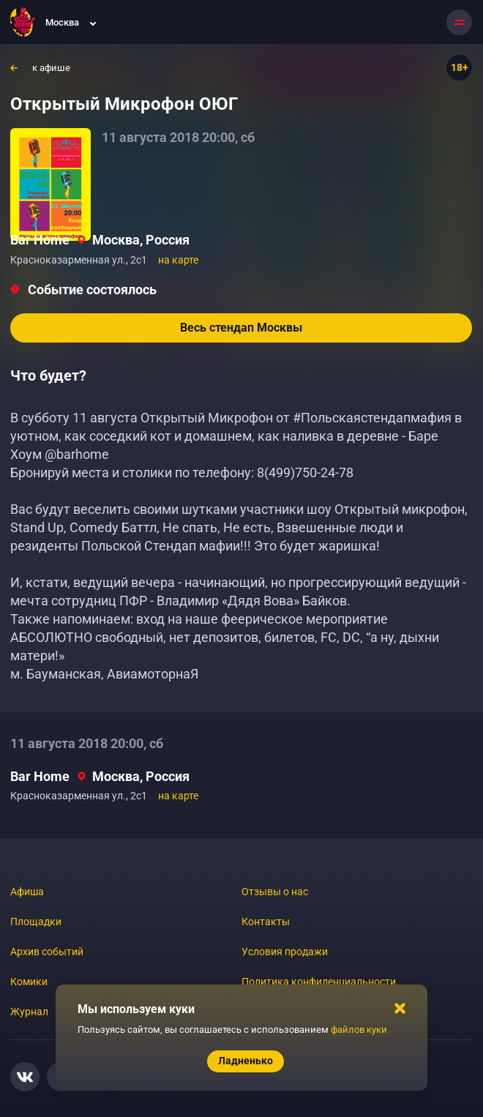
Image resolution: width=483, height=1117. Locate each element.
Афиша (27, 891)
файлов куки (359, 1029)
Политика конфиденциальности (319, 981)
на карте (178, 260)
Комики (29, 981)
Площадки (35, 921)
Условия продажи (285, 951)
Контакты (266, 921)
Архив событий (46, 951)
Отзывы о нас (275, 891)
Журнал (29, 1011)
